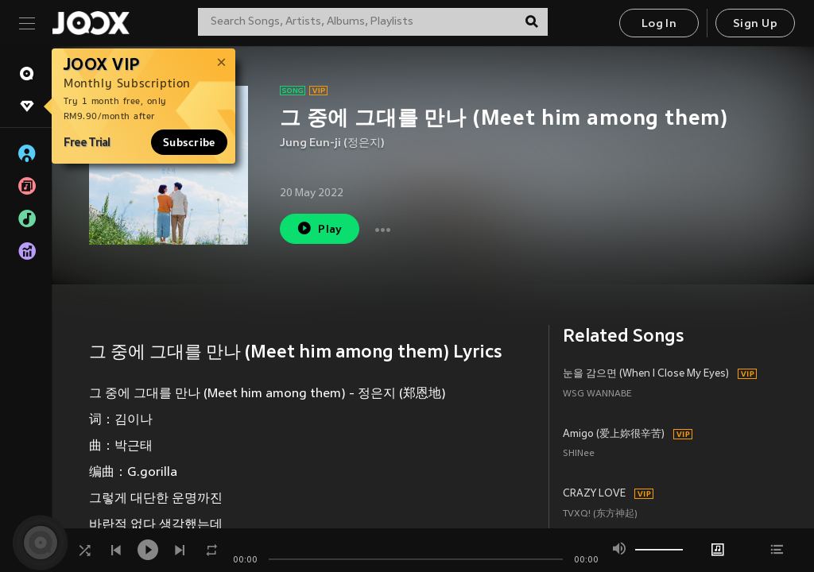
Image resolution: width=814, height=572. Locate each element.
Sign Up (755, 24)
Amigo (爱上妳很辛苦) (614, 434)
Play (319, 228)
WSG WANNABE (597, 394)
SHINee (579, 454)
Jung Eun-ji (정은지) (332, 143)
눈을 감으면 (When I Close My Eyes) (646, 374)
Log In (659, 24)
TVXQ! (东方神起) (600, 514)
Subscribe (189, 142)
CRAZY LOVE (594, 494)
